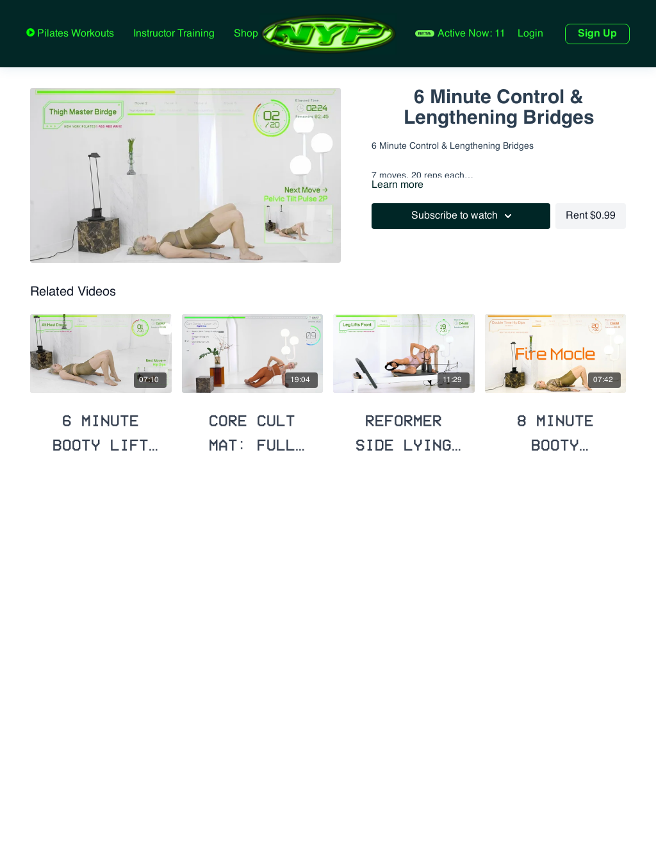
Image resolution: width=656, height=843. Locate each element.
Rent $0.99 (591, 216)
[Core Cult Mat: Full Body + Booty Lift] (253, 427)
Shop (246, 34)
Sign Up (597, 34)
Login (530, 34)
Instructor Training (174, 34)
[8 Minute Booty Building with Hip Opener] (556, 427)
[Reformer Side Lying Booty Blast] (404, 427)
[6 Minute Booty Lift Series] (101, 427)
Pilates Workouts (74, 34)
